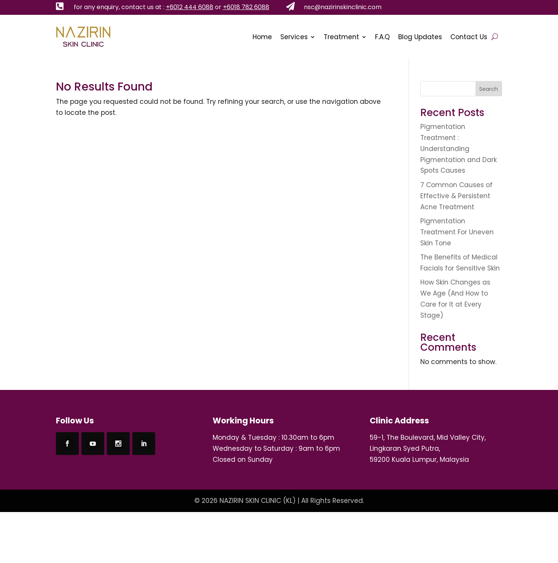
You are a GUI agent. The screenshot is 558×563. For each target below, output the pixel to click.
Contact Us (468, 36)
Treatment (341, 36)
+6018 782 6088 (246, 7)
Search (488, 89)
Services (294, 36)
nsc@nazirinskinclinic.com (343, 7)
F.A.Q (382, 36)
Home (262, 36)
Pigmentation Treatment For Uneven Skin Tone (457, 232)
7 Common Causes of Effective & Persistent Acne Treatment (456, 196)
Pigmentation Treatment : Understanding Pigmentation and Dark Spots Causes (458, 148)
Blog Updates (420, 36)
